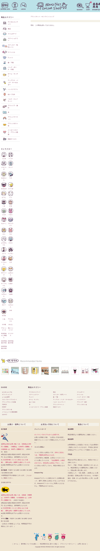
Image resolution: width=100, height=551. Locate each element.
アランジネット (35, 16)
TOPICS (4, 404)
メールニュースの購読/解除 (9, 412)
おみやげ (4, 414)
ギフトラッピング (7, 394)
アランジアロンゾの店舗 (9, 402)
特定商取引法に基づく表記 (48, 544)
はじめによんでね (7, 392)
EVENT (4, 407)
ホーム (16, 544)
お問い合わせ (82, 544)
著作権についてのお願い (29, 544)
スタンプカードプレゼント (9, 399)
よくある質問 (6, 397)
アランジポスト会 (7, 409)
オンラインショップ (48, 16)
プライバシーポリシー (67, 544)
